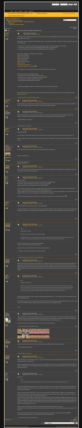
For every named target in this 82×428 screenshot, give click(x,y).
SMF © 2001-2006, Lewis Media (22, 426)
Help (16, 11)
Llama (6, 313)
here (56, 92)
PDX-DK (57, 426)
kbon (6, 176)
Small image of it (21, 66)
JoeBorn (7, 145)
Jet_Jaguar (7, 100)
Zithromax (7, 165)
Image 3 (19, 59)
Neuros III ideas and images (18, 24)
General (12, 23)
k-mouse (7, 33)
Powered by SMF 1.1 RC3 (11, 426)
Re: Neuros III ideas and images (29, 100)
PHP (71, 426)
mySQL (67, 426)
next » (75, 27)
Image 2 (19, 58)
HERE (34, 13)
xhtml (73, 426)
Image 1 (19, 56)
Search (21, 11)
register (66, 2)
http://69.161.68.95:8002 (22, 323)
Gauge (6, 275)
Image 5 (19, 63)
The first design (20, 69)
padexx (64, 426)
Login (25, 11)
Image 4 (19, 61)
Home (11, 11)
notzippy (7, 202)
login (63, 2)
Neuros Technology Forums (14, 18)
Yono (6, 111)
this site (25, 94)
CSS (76, 426)
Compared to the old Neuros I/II (24, 64)
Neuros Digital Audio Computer (15, 20)
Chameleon (7, 223)
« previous (71, 27)
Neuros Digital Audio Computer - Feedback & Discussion (22, 21)
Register (31, 11)
